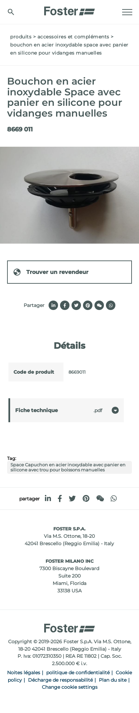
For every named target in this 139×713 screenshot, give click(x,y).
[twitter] (72, 498)
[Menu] (127, 12)
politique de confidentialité (78, 672)
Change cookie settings (70, 687)
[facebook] (60, 498)
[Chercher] (11, 12)
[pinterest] (86, 498)
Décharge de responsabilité (60, 680)
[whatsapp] (114, 498)
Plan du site (113, 680)
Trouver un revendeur (50, 272)
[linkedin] (48, 498)
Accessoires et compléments (73, 37)
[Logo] (69, 9)
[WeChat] (100, 498)
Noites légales (23, 672)
